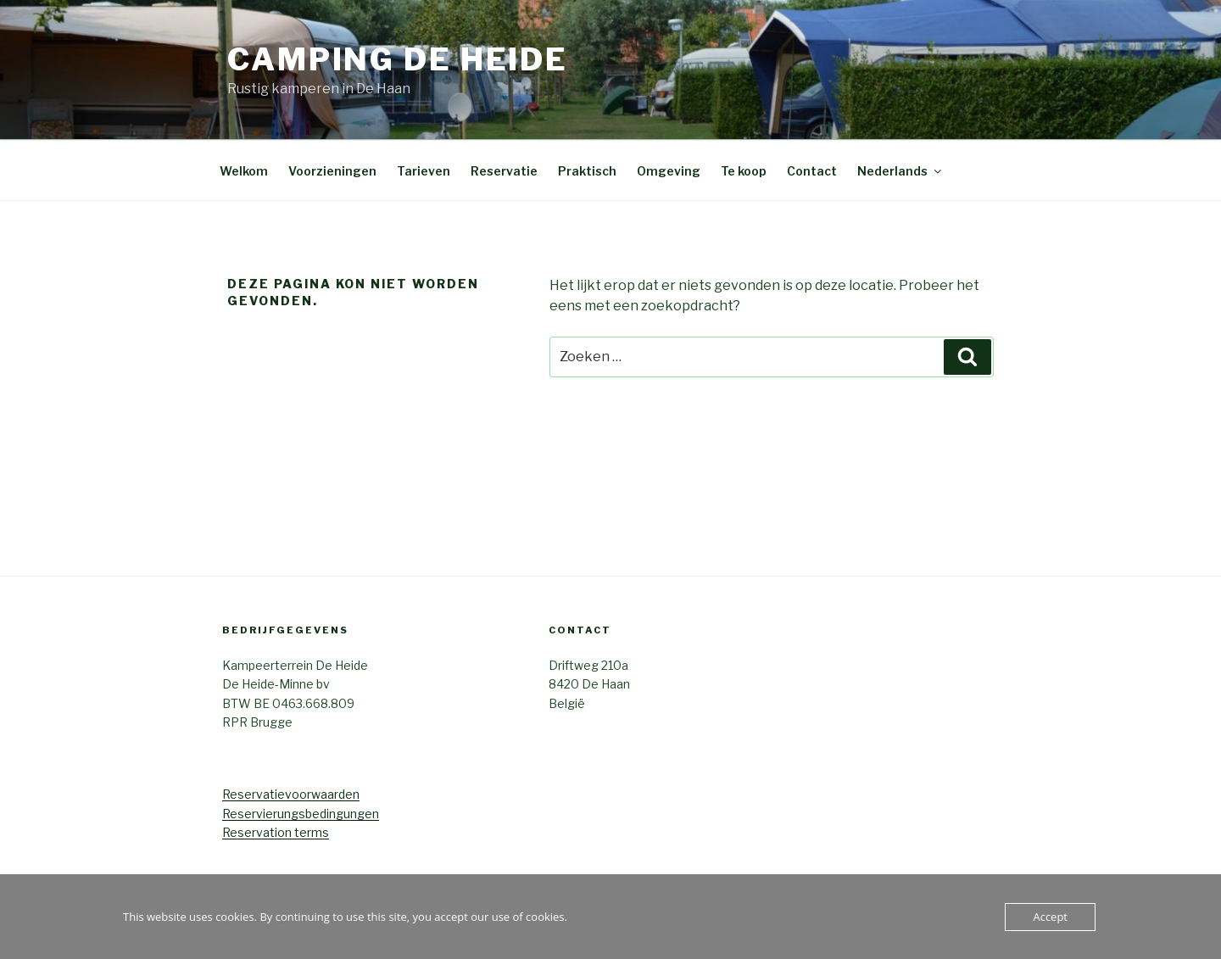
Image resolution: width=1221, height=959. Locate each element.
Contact (812, 171)
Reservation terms (275, 832)
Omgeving (668, 171)
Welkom (244, 171)
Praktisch (587, 171)
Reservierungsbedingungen (300, 813)
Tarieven (423, 171)
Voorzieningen (332, 171)
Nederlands (900, 171)
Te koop (744, 171)
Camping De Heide (397, 59)
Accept (1050, 916)
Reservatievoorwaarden (291, 794)
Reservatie (504, 171)
